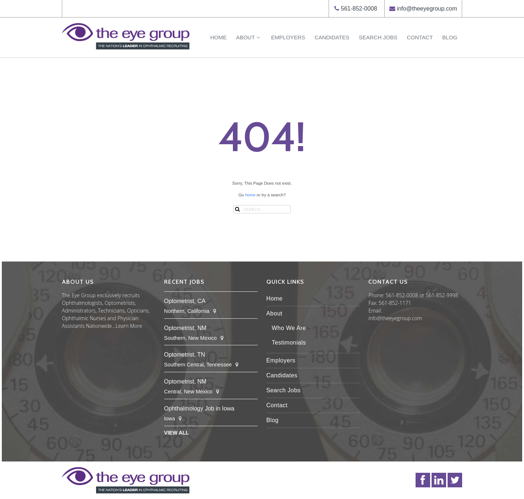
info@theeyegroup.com (427, 8)
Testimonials (289, 342)
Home (218, 37)
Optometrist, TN (184, 354)
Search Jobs (378, 37)
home (250, 195)
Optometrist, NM (185, 328)
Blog (449, 37)
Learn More (129, 325)
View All (176, 433)
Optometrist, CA (185, 301)
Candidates (331, 37)
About (249, 37)
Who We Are (289, 328)
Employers (288, 37)
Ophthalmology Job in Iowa (199, 408)
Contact (420, 37)
